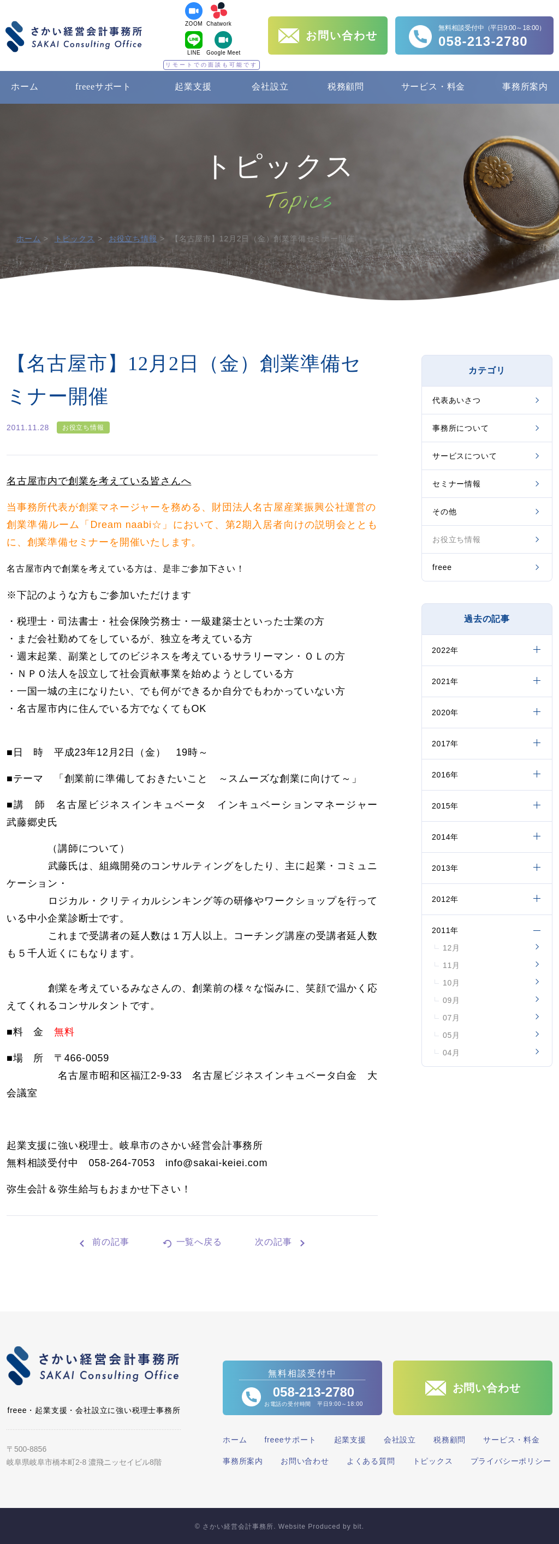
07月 (451, 1017)
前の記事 (110, 1241)
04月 (451, 1052)
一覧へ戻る (199, 1241)
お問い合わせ (305, 1461)
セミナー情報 (456, 483)
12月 (451, 947)
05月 (451, 1035)
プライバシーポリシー (511, 1461)
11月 (451, 965)
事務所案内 (525, 86)
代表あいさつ (456, 400)
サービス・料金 (433, 86)
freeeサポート (103, 86)
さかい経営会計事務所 (73, 36)
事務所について (460, 428)
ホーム (24, 86)
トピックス (75, 238)
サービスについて (464, 456)
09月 (451, 1000)
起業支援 (193, 86)
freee (442, 567)
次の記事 (273, 1241)
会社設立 (270, 86)
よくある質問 (371, 1461)
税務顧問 (346, 86)
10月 (451, 982)
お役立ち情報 (133, 238)
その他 (444, 511)
